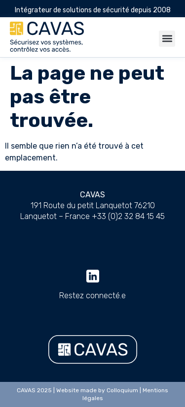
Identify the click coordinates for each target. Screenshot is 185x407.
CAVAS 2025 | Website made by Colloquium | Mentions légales (92, 394)
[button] (167, 39)
